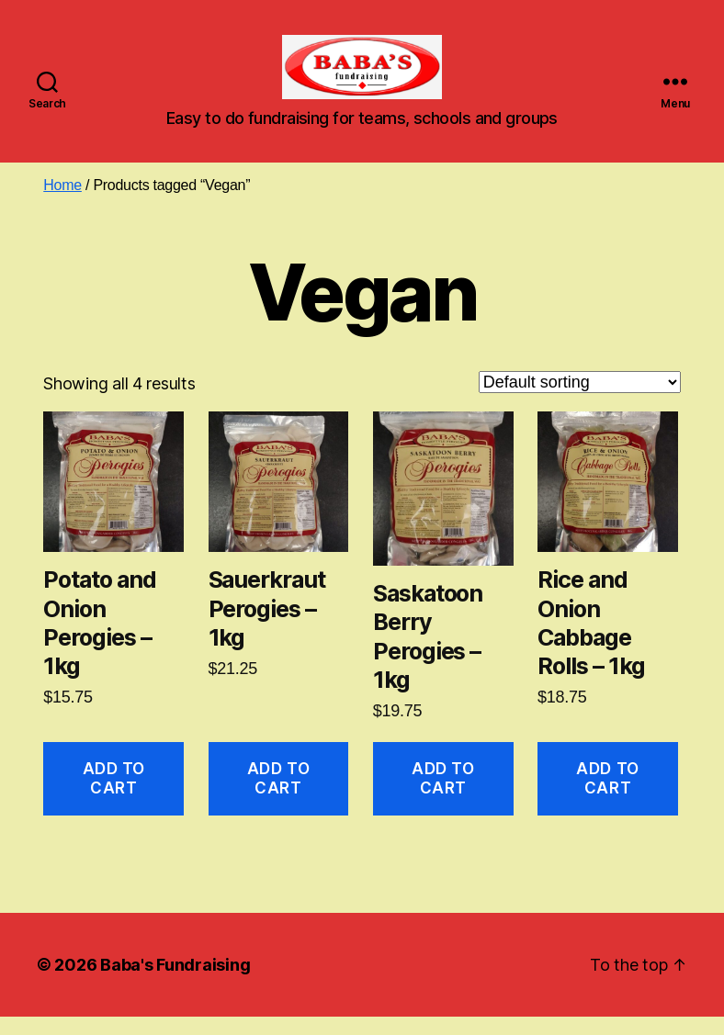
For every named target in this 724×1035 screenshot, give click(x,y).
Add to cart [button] (114, 797)
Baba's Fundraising (175, 983)
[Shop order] (580, 400)
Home (62, 203)
